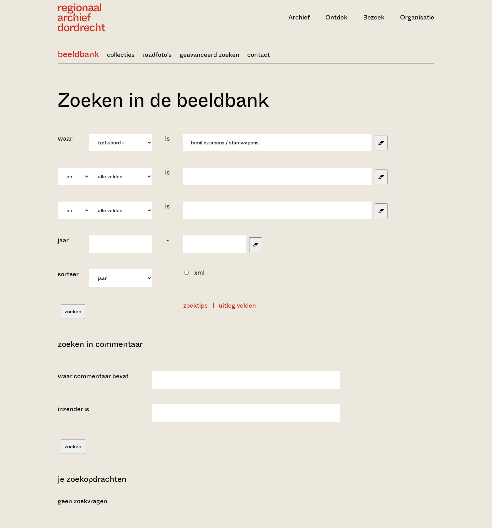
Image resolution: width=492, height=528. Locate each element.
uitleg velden (237, 305)
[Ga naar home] (114, 17)
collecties (121, 54)
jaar (63, 240)
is (167, 138)
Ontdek (336, 17)
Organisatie (417, 17)
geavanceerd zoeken (209, 54)
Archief (299, 17)
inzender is (73, 409)
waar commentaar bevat (93, 376)
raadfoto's (157, 54)
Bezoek (373, 17)
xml (199, 272)
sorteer (68, 274)
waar (66, 138)
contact (258, 54)
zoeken (73, 311)
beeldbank (78, 54)
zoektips (195, 305)
